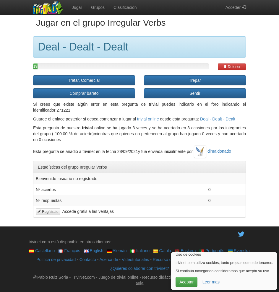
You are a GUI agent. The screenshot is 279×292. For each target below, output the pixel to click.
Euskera (185, 250)
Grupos (98, 7)
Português (211, 250)
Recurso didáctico (169, 259)
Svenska (239, 250)
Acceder (236, 7)
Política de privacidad (56, 259)
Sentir (194, 93)
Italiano (140, 250)
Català (162, 250)
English (93, 250)
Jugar (77, 7)
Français (69, 250)
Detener (231, 67)
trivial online (148, 119)
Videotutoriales (135, 259)
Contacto (88, 259)
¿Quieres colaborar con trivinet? (139, 268)
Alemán (117, 250)
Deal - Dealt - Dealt (217, 119)
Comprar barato (83, 93)
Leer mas (211, 282)
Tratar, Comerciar (84, 80)
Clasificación (125, 7)
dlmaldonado (212, 151)
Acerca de (108, 259)
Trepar (195, 80)
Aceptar (186, 282)
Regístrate (48, 212)
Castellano (42, 250)
